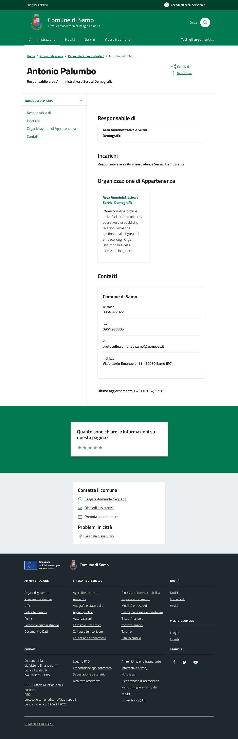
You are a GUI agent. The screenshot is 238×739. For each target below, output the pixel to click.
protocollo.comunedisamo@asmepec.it (50, 699)
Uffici (27, 605)
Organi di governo (36, 592)
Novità (70, 39)
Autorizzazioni (82, 618)
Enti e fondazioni (35, 612)
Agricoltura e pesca (85, 592)
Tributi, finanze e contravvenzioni (132, 621)
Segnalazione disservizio (89, 674)
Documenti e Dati (36, 631)
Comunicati (177, 599)
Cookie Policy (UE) (133, 700)
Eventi (174, 639)
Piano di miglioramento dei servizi (139, 690)
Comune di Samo (120, 297)
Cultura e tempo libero (88, 631)
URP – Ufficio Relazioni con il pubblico (43, 687)
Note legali (129, 674)
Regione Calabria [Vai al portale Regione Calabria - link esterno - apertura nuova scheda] (38, 5)
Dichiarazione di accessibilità (140, 680)
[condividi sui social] (180, 66)
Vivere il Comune (117, 39)
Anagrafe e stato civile (88, 605)
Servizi (90, 39)
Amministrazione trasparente (141, 661)
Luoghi (174, 632)
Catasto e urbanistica (87, 625)
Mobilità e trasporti (134, 605)
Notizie (174, 592)
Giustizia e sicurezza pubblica (141, 592)
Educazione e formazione (89, 637)
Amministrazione (42, 39)
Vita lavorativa (131, 637)
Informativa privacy (134, 667)
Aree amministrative (38, 599)
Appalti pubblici (83, 612)
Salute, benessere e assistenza (142, 612)
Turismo (127, 631)
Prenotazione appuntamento (92, 667)
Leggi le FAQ (81, 661)
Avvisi (174, 605)
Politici (28, 618)
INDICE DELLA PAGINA (54, 100)
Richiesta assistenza (86, 680)
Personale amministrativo (41, 625)
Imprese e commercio (136, 599)
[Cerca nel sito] (205, 22)
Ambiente (79, 599)
